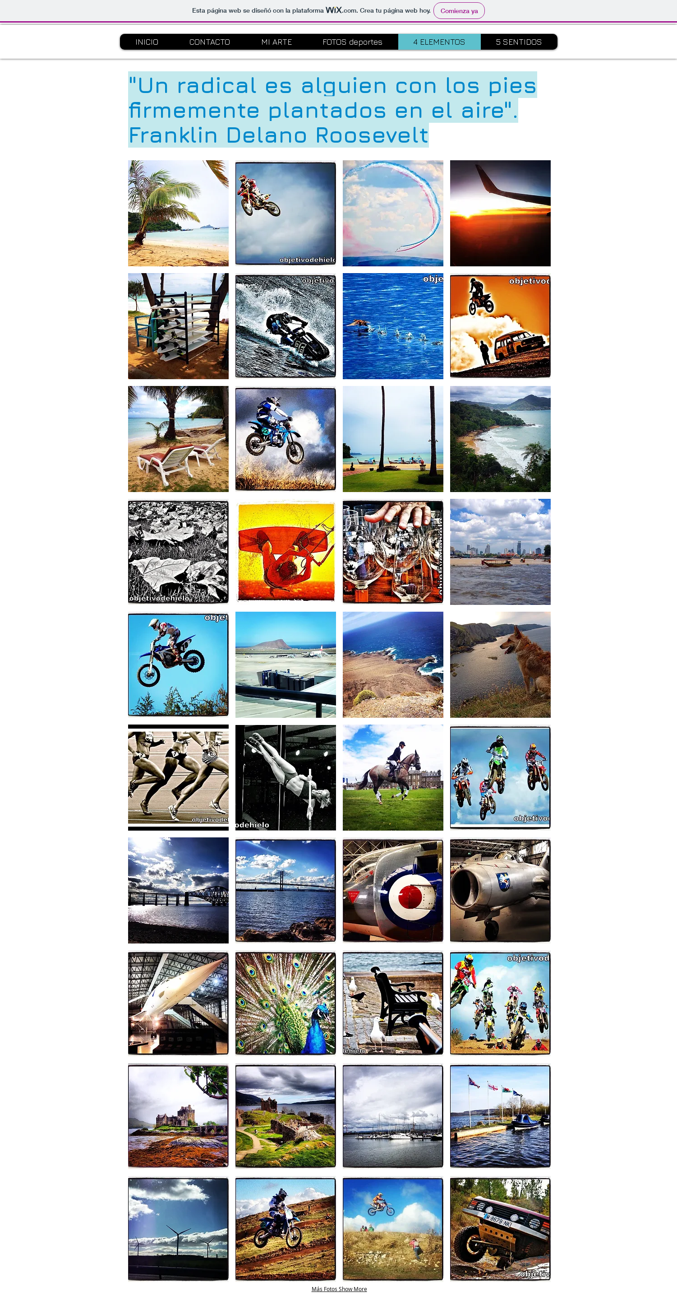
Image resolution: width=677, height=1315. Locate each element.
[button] (178, 213)
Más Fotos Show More (339, 1288)
